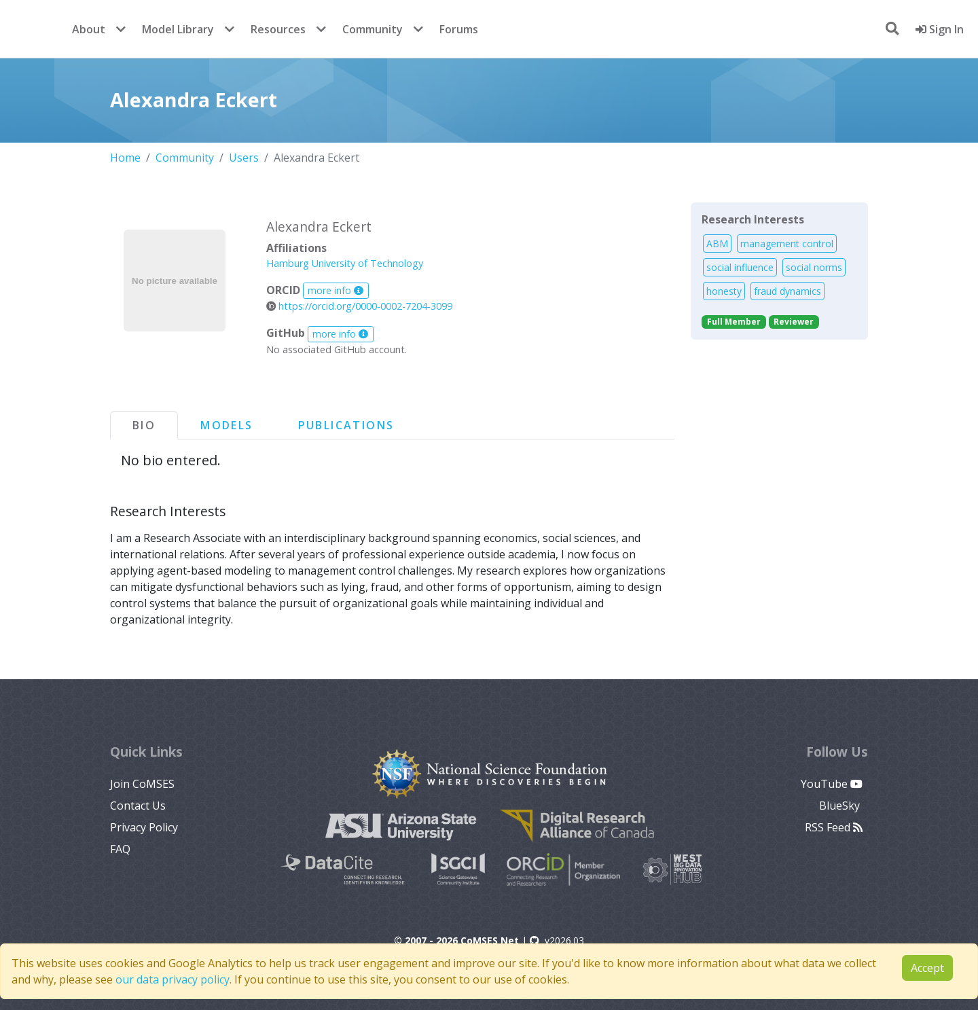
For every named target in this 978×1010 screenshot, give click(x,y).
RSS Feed (834, 827)
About (88, 29)
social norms (814, 267)
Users (244, 157)
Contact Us (138, 805)
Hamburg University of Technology (344, 263)
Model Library (178, 29)
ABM (717, 243)
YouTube (832, 783)
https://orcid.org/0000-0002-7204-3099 (359, 306)
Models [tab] (226, 425)
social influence (740, 267)
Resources (278, 29)
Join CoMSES (142, 783)
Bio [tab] (144, 425)
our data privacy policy (172, 979)
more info (335, 290)
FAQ (120, 849)
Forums (458, 29)
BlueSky (841, 805)
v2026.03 (557, 940)
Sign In (940, 29)
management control (786, 243)
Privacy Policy (144, 827)
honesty (724, 291)
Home (125, 157)
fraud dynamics (787, 291)
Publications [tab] (346, 425)
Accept (927, 967)
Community (372, 29)
